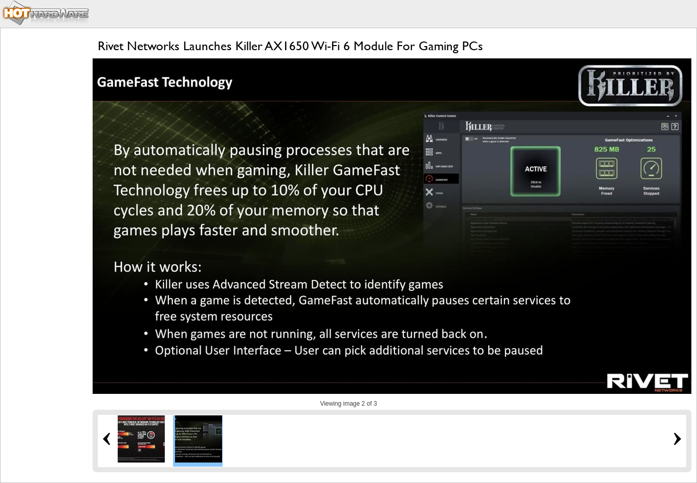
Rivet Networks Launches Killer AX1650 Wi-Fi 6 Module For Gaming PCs (290, 45)
